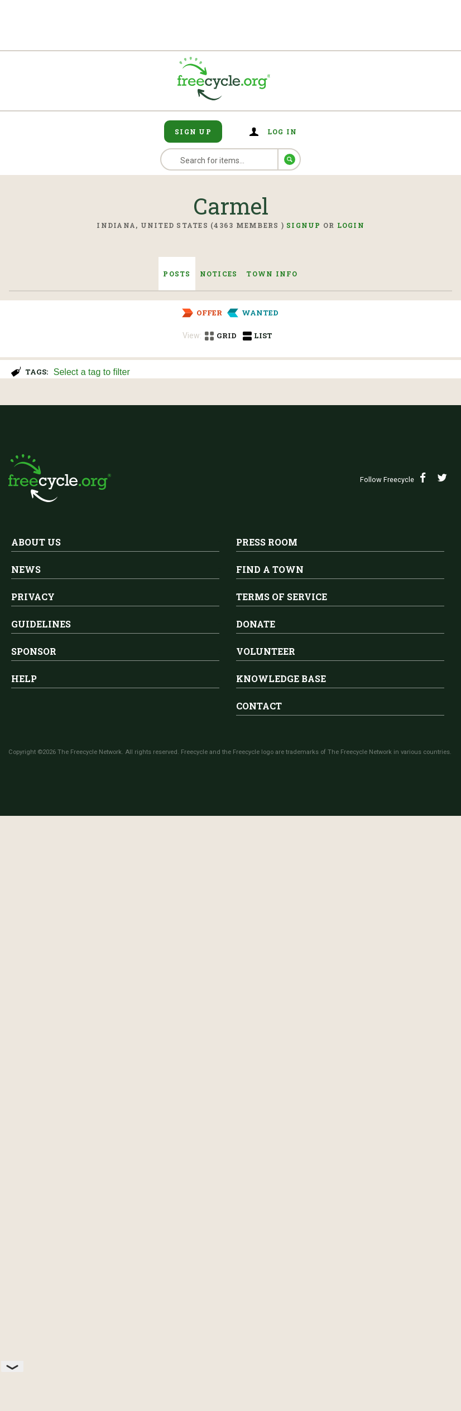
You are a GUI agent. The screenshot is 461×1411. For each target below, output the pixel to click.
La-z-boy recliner (132, 538)
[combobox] (252, 370)
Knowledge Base (281, 1300)
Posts (176, 273)
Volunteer (265, 1273)
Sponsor (33, 1273)
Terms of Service (281, 1218)
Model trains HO (52, 953)
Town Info (271, 273)
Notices (219, 273)
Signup (303, 225)
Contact (259, 1328)
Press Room (266, 1164)
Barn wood (113, 643)
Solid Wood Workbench (150, 430)
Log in (282, 131)
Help (24, 1300)
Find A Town (270, 1191)
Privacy (33, 1218)
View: (192, 335)
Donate (255, 1246)
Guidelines (41, 1246)
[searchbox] (251, 373)
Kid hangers (118, 845)
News (26, 1191)
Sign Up (193, 131)
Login (350, 225)
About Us (36, 1164)
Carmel (115, 412)
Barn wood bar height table (160, 738)
